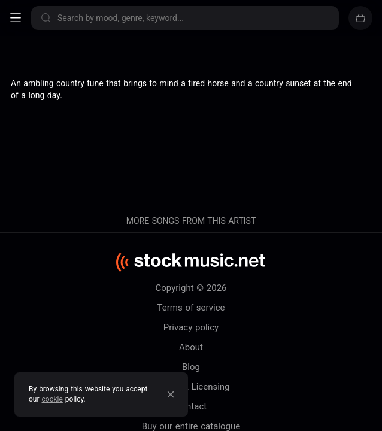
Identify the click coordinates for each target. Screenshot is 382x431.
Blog (191, 367)
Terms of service (191, 307)
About (191, 347)
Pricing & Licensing (190, 386)
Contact (191, 406)
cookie (52, 399)
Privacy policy (191, 327)
